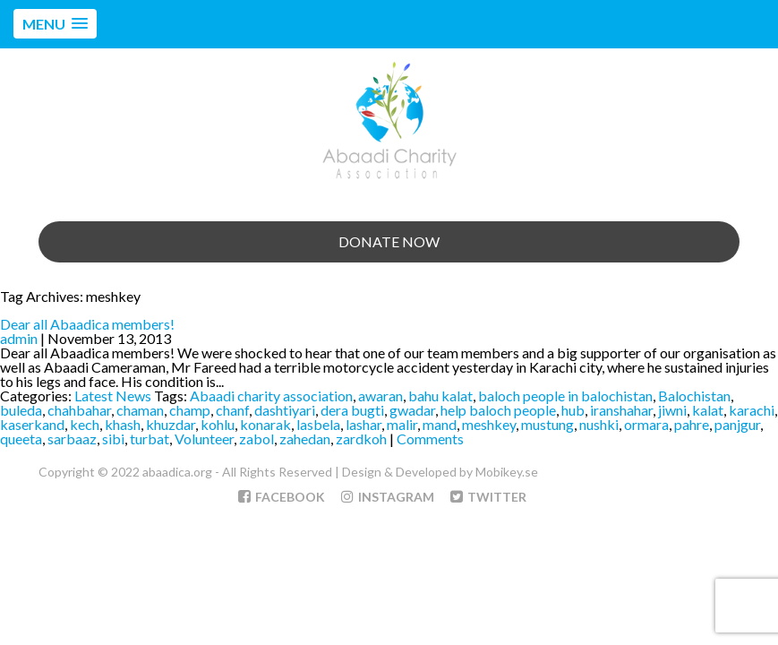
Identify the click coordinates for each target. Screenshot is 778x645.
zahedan (304, 438)
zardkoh (361, 438)
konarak (265, 424)
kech (84, 424)
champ (189, 409)
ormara (646, 424)
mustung (547, 424)
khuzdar (170, 424)
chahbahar (79, 409)
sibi (113, 438)
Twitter (488, 496)
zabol (256, 438)
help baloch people (498, 409)
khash (123, 424)
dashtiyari (284, 409)
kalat (707, 409)
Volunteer (204, 438)
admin (19, 338)
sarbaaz (72, 438)
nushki (599, 424)
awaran (380, 395)
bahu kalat (440, 395)
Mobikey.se (506, 471)
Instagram (387, 496)
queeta (21, 438)
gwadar (412, 409)
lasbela (318, 424)
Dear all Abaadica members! (87, 323)
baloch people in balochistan (565, 395)
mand (440, 424)
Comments (430, 438)
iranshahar (621, 409)
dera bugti (352, 409)
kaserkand (32, 424)
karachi (751, 409)
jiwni (672, 409)
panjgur (737, 424)
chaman (140, 409)
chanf (232, 409)
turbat (149, 438)
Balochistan (694, 395)
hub (573, 409)
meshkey (489, 424)
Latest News (112, 395)
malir (402, 424)
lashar (363, 424)
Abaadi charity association (271, 395)
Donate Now (389, 241)
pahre (691, 424)
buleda (21, 409)
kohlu (218, 424)
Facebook (281, 496)
